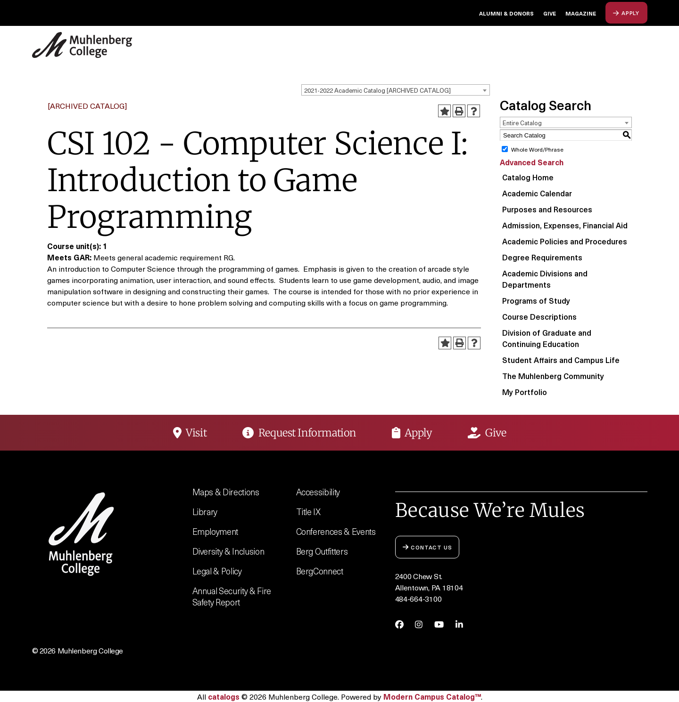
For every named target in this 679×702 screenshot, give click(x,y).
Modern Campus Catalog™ (432, 696)
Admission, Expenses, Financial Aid (565, 225)
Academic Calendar (537, 193)
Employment (215, 531)
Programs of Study (536, 300)
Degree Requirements (542, 257)
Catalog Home (528, 177)
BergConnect (319, 571)
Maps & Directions (225, 491)
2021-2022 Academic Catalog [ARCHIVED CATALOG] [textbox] (377, 90)
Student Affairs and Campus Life (561, 359)
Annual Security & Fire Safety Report (231, 596)
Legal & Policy (217, 571)
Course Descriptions (539, 316)
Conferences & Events (336, 531)
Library (205, 511)
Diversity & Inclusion (228, 551)
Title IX (308, 511)
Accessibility (318, 491)
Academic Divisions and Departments (545, 278)
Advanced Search (531, 162)
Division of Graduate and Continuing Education (546, 338)
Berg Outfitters (322, 551)
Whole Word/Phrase (537, 149)
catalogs (224, 696)
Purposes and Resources (547, 209)
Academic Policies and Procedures (564, 241)
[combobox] (395, 90)
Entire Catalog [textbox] (522, 122)
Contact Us (427, 547)
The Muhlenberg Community (553, 375)
